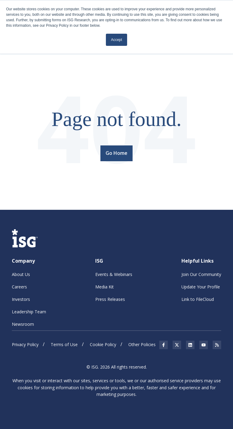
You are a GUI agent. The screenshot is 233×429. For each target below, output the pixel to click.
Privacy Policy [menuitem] (25, 344)
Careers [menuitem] (19, 287)
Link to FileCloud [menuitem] (197, 299)
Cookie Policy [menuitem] (103, 344)
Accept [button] (116, 40)
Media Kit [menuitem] (104, 287)
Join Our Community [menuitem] (201, 274)
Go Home (116, 153)
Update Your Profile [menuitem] (200, 287)
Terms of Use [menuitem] (64, 344)
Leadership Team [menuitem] (29, 312)
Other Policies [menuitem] (142, 344)
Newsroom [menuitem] (23, 324)
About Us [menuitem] (21, 274)
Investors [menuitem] (21, 299)
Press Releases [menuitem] (110, 299)
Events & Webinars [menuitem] (113, 274)
